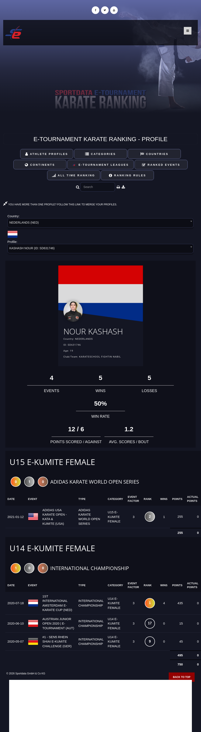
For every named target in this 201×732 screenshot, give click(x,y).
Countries (154, 154)
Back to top (181, 677)
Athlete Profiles (46, 154)
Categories (100, 154)
